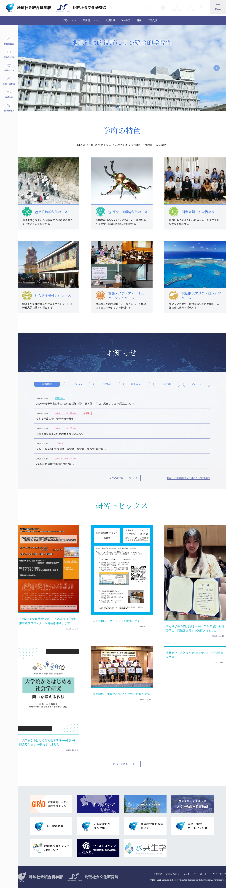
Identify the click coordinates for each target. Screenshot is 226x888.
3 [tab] (123, 107)
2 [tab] (120, 107)
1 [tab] (116, 107)
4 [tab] (127, 107)
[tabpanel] (122, 68)
